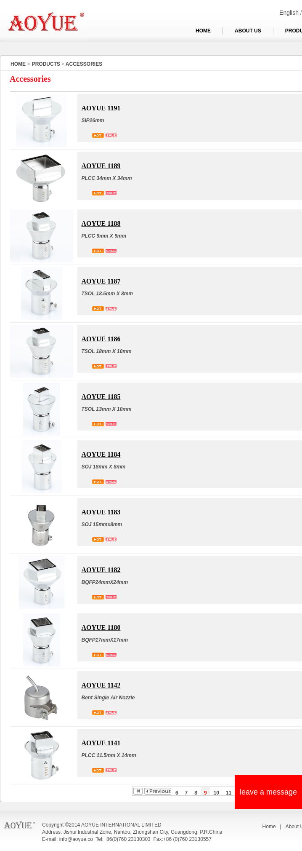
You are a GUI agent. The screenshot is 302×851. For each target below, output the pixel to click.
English (289, 12)
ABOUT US (248, 31)
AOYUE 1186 (101, 339)
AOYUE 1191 (101, 108)
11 (228, 793)
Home (269, 827)
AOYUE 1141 (101, 743)
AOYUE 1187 (101, 281)
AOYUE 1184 (101, 454)
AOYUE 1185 (101, 396)
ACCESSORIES (84, 64)
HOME (203, 31)
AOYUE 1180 (101, 627)
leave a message (268, 792)
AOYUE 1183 (101, 512)
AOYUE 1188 (101, 223)
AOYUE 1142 (101, 685)
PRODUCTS (46, 64)
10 (216, 793)
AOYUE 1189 (101, 165)
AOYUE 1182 (101, 569)
